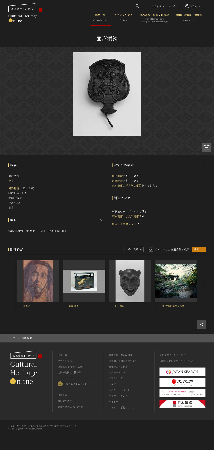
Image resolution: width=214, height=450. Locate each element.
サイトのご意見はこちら (122, 407)
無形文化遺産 (65, 401)
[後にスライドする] (202, 285)
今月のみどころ (117, 372)
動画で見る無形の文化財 (70, 407)
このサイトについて (163, 6)
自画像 (26, 305)
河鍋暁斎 (13, 188)
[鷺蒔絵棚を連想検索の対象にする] (65, 306)
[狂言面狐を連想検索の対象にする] (111, 306)
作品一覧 (100, 18)
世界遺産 (62, 395)
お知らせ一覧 (116, 378)
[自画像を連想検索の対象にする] (19, 306)
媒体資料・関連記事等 (120, 354)
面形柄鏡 (117, 176)
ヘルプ (112, 384)
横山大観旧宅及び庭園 (172, 305)
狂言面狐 (119, 305)
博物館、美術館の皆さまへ (123, 360)
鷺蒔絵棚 (73, 305)
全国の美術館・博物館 (189, 18)
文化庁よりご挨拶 (118, 366)
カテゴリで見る (123, 18)
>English (193, 6)
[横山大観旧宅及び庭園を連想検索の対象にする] (157, 306)
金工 (11, 181)
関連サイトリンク (118, 395)
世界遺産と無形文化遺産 (154, 18)
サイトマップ (116, 401)
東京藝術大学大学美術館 (126, 186)
